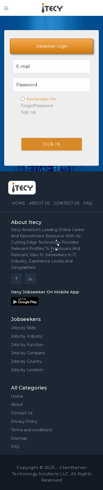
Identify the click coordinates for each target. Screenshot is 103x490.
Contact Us (21, 413)
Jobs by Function (27, 344)
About (17, 404)
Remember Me (38, 99)
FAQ (87, 203)
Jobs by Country (26, 361)
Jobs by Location (27, 369)
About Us (39, 203)
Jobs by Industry (27, 336)
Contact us (67, 203)
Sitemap (19, 438)
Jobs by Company (28, 352)
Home (18, 203)
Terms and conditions (31, 429)
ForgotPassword (37, 105)
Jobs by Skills (23, 327)
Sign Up (28, 112)
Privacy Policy (24, 421)
